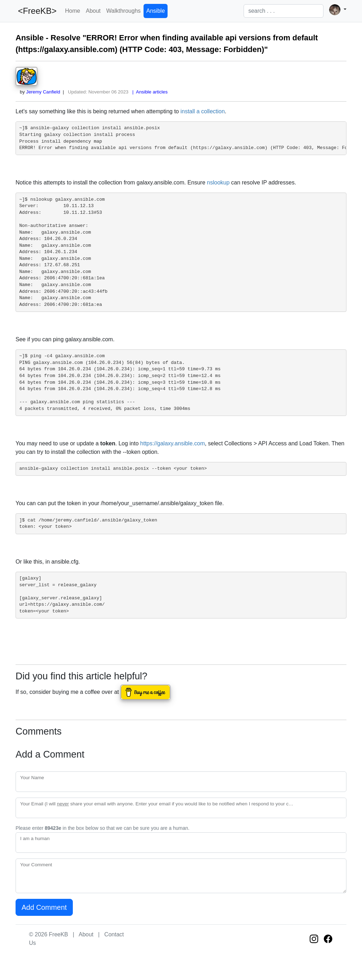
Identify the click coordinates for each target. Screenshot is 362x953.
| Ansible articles (149, 92)
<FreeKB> (36, 11)
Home (72, 11)
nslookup (218, 182)
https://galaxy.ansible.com (172, 443)
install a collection (202, 111)
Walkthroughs (123, 11)
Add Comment (44, 907)
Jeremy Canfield (43, 92)
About (93, 11)
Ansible (155, 11)
